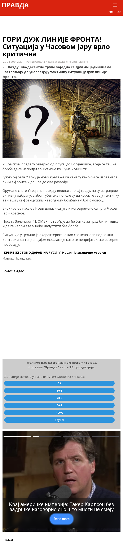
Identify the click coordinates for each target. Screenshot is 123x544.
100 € (59, 412)
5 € (59, 383)
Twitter (9, 539)
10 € (59, 390)
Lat (118, 12)
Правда (15, 5)
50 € (59, 405)
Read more (62, 519)
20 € (59, 398)
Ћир (111, 12)
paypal (59, 420)
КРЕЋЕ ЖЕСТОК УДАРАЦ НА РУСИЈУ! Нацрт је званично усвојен (55, 252)
